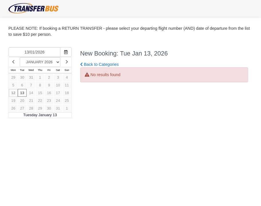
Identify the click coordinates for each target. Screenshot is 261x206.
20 (22, 100)
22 (40, 100)
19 (13, 100)
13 (22, 93)
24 (58, 100)
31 (31, 77)
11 (67, 85)
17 (58, 93)
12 (13, 93)
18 (67, 93)
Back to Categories (99, 64)
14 (31, 93)
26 (13, 108)
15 (40, 93)
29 (13, 77)
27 (22, 108)
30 (22, 77)
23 (49, 100)
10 (58, 85)
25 (67, 100)
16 (49, 93)
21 (31, 100)
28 (31, 108)
